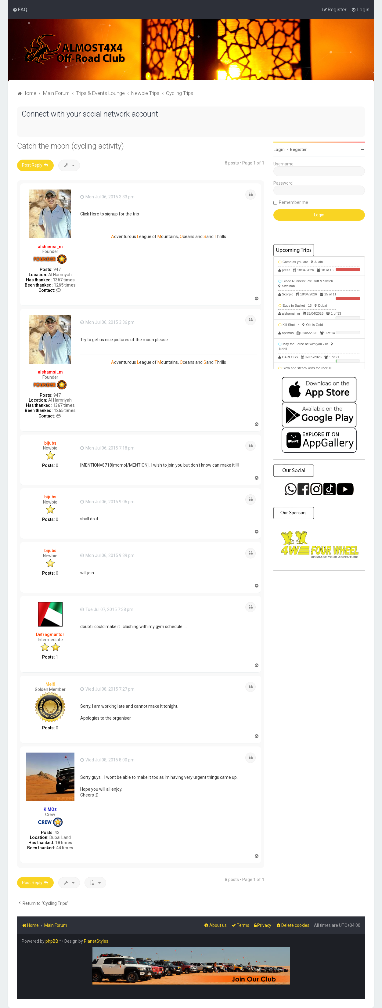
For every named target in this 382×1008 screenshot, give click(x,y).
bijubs (50, 443)
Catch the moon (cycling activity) (70, 146)
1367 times (64, 279)
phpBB (51, 941)
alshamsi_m (50, 246)
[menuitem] (20, 9)
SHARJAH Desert (319, 598)
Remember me (293, 202)
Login (279, 149)
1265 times (65, 285)
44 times (64, 847)
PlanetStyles (96, 941)
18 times (63, 842)
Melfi (50, 684)
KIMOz (50, 809)
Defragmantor (50, 634)
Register (298, 149)
